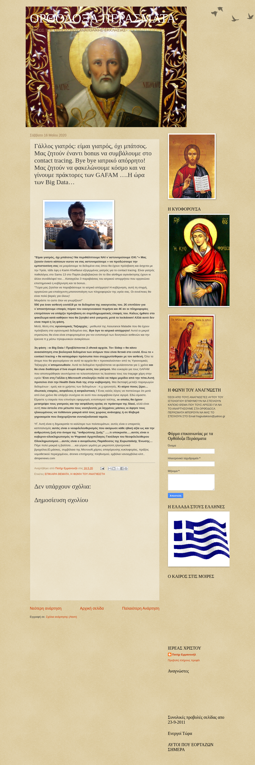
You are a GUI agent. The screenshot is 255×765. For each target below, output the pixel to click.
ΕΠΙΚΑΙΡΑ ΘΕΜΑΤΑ (57, 474)
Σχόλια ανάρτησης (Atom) (61, 616)
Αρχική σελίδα (92, 608)
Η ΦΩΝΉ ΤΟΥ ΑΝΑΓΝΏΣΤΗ (87, 474)
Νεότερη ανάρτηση (46, 608)
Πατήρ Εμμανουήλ (184, 654)
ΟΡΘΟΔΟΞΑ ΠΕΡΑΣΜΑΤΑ (103, 18)
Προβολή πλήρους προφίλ (184, 660)
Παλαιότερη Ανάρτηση (140, 608)
